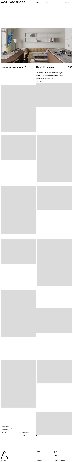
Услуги (56, 2)
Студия (37, 2)
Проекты (47, 2)
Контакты (67, 2)
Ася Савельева (13, 2)
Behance (38, 451)
